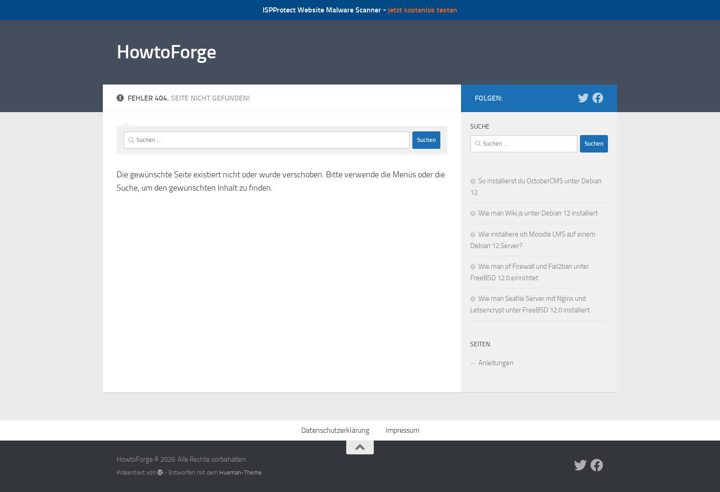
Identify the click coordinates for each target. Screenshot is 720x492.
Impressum (402, 430)
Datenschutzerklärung (335, 430)
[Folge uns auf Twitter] (583, 97)
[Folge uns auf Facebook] (597, 97)
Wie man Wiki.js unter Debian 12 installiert (538, 213)
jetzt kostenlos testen (422, 10)
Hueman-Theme (240, 472)
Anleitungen (495, 363)
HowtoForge (166, 51)
